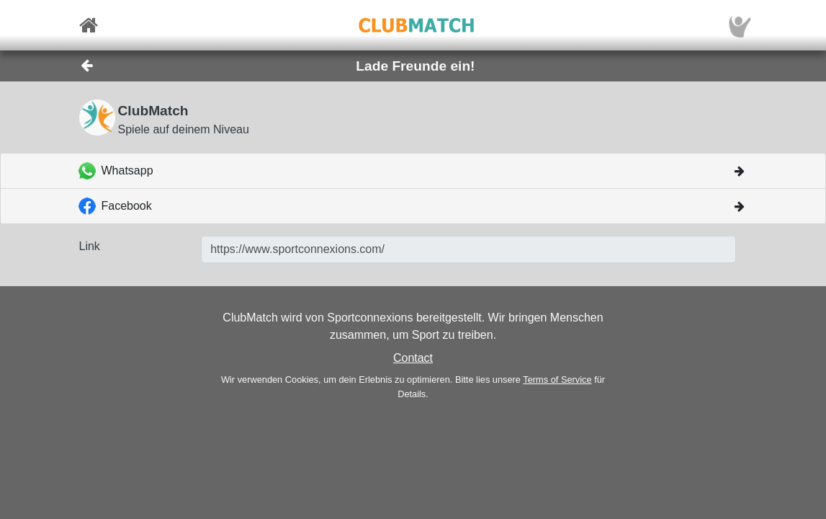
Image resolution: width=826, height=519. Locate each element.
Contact (413, 358)
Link (89, 246)
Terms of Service (557, 379)
